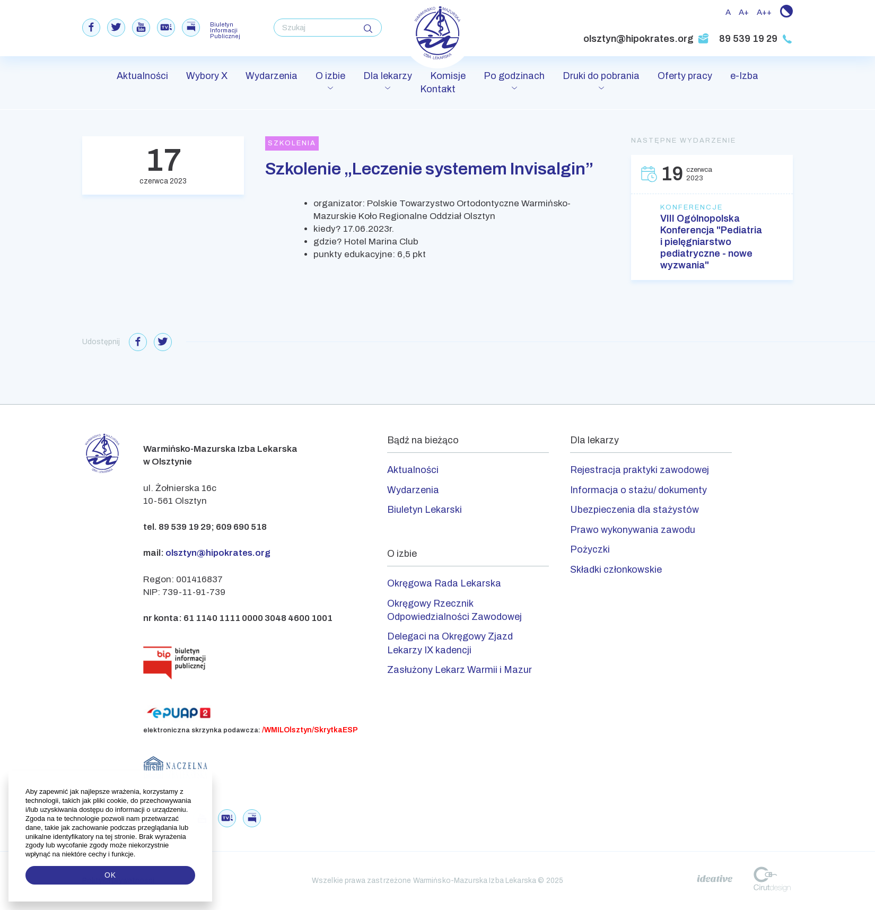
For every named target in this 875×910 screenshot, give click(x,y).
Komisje (448, 76)
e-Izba (744, 76)
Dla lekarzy (387, 76)
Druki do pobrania (601, 76)
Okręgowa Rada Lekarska (444, 583)
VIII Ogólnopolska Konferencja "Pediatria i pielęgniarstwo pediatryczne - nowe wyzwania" (711, 241)
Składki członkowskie (616, 569)
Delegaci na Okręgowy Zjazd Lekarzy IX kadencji (450, 643)
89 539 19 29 (756, 39)
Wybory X (207, 76)
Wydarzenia (272, 76)
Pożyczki (590, 549)
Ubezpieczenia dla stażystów (634, 509)
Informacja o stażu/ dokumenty (638, 490)
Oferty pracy (685, 76)
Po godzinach (514, 76)
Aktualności (142, 76)
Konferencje (691, 207)
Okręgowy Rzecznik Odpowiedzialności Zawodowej (454, 610)
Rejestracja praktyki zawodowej (639, 470)
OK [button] (110, 875)
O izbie (330, 76)
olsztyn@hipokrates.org (646, 39)
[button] (136, 854)
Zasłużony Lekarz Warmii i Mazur (459, 669)
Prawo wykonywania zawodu (632, 529)
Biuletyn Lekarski (424, 509)
